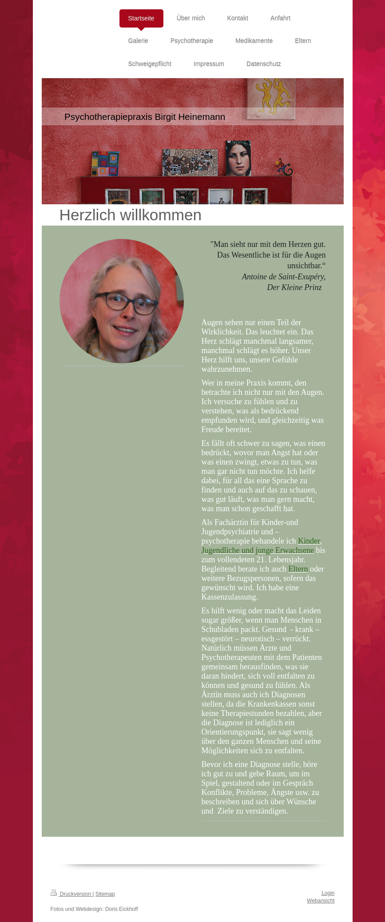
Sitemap (105, 894)
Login (327, 893)
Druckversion (72, 894)
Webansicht (320, 901)
